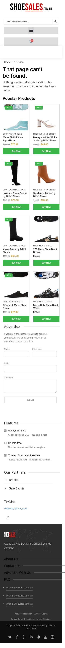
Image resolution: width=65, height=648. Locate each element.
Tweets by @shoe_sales (15, 508)
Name (7, 349)
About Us (11, 559)
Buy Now (16, 151)
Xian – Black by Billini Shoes (14, 251)
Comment (8, 377)
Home (7, 62)
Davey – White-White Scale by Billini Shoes (45, 139)
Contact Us (12, 566)
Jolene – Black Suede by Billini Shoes (15, 195)
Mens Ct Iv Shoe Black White (45, 306)
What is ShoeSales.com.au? (19, 587)
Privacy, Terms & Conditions (22, 619)
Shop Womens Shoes (44, 134)
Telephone (37, 349)
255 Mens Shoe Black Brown (45, 251)
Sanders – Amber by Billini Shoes (44, 195)
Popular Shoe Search (23, 614)
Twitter (10, 501)
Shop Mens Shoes (12, 134)
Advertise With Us (17, 572)
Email (7, 363)
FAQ (7, 579)
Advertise (12, 326)
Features (11, 423)
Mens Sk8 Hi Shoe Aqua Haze (13, 139)
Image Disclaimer (44, 619)
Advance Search (41, 614)
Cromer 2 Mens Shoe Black (15, 306)
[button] (31, 30)
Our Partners (15, 472)
